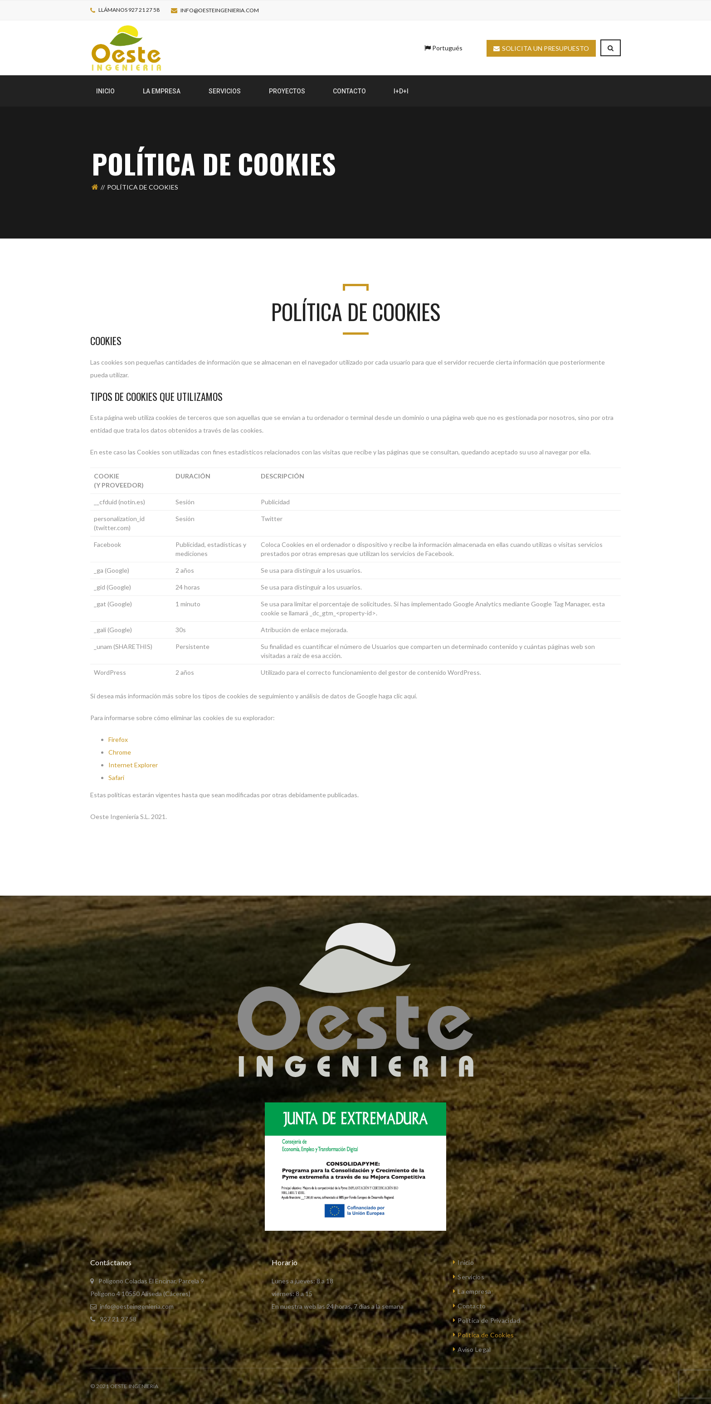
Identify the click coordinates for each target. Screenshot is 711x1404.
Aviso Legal (474, 1349)
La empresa (474, 1291)
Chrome (119, 752)
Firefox (118, 739)
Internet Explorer (133, 765)
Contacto (472, 1306)
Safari (116, 777)
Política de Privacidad (489, 1320)
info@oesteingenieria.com (219, 10)
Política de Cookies (486, 1335)
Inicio (466, 1262)
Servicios (471, 1277)
